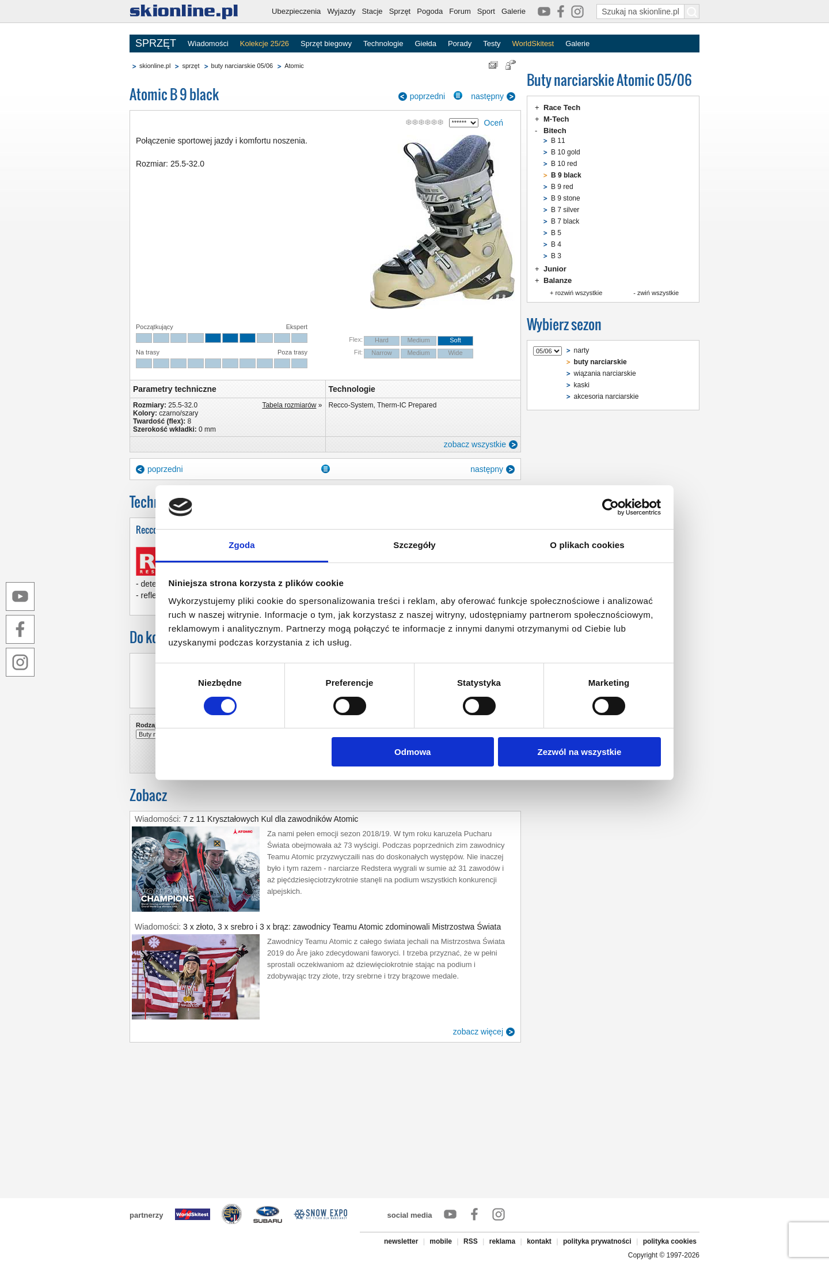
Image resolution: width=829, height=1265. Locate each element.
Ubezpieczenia (296, 11)
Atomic (294, 65)
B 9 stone (565, 198)
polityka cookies (670, 1241)
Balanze (557, 280)
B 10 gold (565, 152)
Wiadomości (208, 43)
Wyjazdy (341, 11)
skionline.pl (154, 65)
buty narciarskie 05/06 (242, 65)
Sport (486, 11)
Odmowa (412, 752)
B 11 (558, 141)
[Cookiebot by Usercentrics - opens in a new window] (610, 507)
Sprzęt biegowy (326, 43)
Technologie (383, 43)
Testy (491, 43)
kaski (582, 385)
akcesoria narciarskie (606, 396)
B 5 (556, 233)
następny (487, 96)
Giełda (425, 43)
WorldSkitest (533, 43)
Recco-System (351, 405)
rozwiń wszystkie (578, 292)
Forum (460, 11)
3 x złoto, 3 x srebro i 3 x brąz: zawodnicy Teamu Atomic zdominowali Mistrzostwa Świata (342, 926)
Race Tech (561, 107)
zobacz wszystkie (475, 444)
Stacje (372, 11)
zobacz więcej (478, 1031)
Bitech (554, 130)
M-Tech (556, 119)
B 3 (556, 256)
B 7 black (565, 221)
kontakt (539, 1241)
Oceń (493, 122)
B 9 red (562, 187)
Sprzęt (400, 11)
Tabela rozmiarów (289, 405)
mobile (440, 1241)
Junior (554, 269)
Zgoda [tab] (242, 545)
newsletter (401, 1241)
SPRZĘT (155, 43)
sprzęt (190, 65)
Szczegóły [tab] (414, 545)
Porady (459, 43)
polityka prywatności (597, 1241)
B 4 (556, 244)
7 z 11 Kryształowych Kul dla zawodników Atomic (270, 819)
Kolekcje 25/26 (264, 43)
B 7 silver (565, 210)
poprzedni (428, 96)
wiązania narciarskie (605, 373)
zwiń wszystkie (658, 292)
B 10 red (564, 164)
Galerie (513, 11)
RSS (470, 1241)
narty (582, 350)
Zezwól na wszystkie (579, 752)
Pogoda (430, 11)
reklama (502, 1241)
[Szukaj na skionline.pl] (692, 11)
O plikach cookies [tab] (587, 545)
